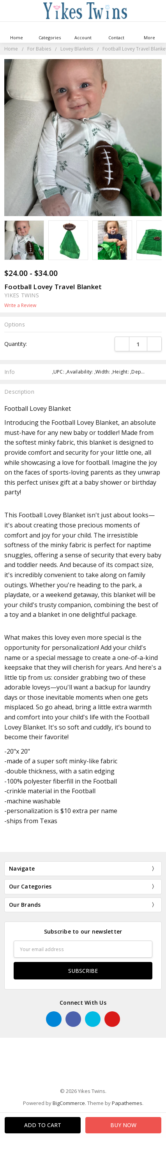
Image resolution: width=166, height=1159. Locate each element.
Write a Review (20, 305)
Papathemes (127, 1103)
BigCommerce (69, 1103)
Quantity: (15, 343)
